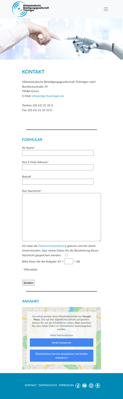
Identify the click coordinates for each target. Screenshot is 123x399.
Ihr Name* (57, 150)
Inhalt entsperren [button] (61, 342)
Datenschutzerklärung (52, 245)
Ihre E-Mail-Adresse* (57, 164)
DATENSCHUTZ (47, 385)
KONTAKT (31, 385)
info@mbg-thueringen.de (48, 96)
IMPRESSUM (66, 385)
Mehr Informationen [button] (61, 335)
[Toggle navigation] (106, 9)
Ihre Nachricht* (61, 215)
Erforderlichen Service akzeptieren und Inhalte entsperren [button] (61, 355)
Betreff (57, 179)
